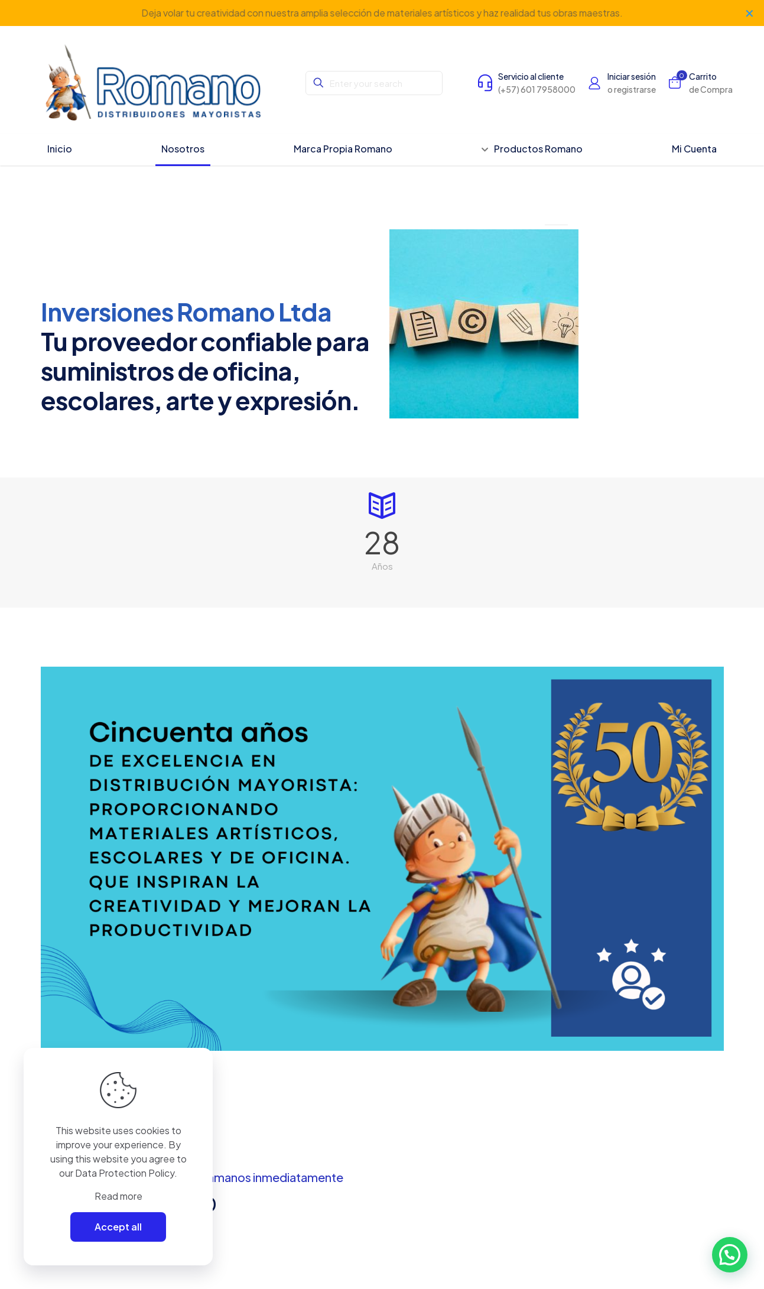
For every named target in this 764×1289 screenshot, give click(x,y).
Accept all (118, 1226)
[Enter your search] (374, 83)
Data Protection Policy (124, 1173)
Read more (118, 1196)
